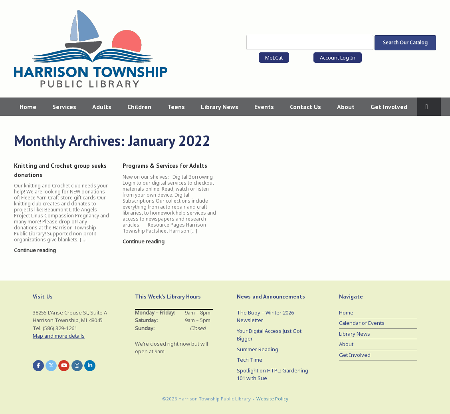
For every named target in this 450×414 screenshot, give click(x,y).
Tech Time (249, 359)
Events (264, 107)
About (346, 107)
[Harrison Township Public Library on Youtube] (63, 365)
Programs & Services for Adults (165, 165)
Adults (101, 107)
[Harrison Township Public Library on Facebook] (38, 365)
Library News (219, 107)
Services (64, 107)
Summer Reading (257, 349)
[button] (429, 107)
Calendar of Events (362, 322)
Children (139, 107)
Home (28, 107)
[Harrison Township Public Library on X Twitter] (51, 365)
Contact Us (305, 107)
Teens (176, 107)
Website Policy (272, 399)
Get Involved (389, 107)
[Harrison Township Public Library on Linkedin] (89, 365)
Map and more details (59, 335)
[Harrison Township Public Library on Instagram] (77, 365)
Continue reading (37, 250)
